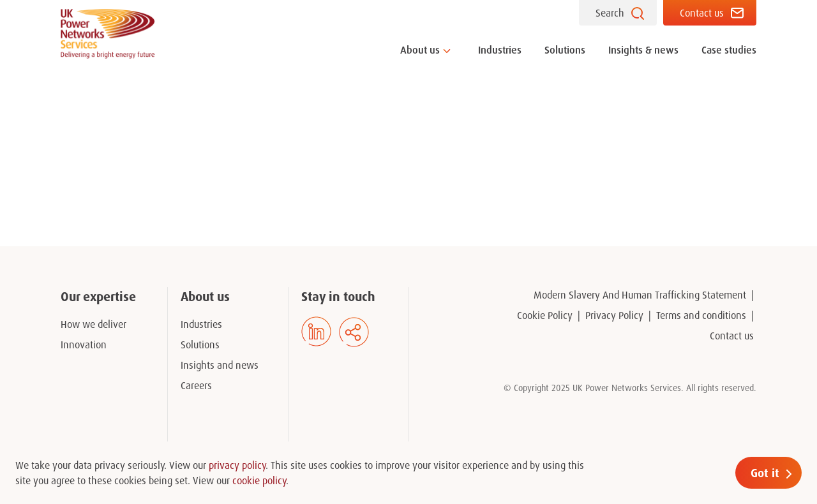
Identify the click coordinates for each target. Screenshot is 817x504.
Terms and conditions (701, 315)
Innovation (84, 344)
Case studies (728, 49)
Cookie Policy (545, 315)
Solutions (564, 49)
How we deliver (93, 324)
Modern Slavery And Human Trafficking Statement (640, 294)
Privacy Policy (614, 315)
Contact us (702, 12)
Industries (499, 49)
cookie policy (259, 480)
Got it (765, 473)
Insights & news (643, 49)
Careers (196, 385)
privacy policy (237, 465)
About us (420, 49)
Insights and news (220, 365)
